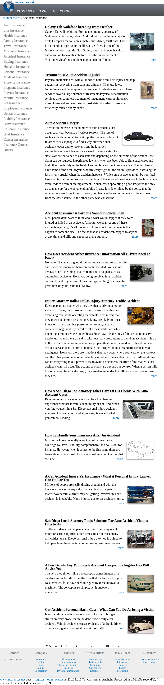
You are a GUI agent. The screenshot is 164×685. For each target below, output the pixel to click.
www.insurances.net (12, 679)
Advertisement (122, 659)
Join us (40, 667)
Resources (95, 670)
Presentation (95, 659)
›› (113, 646)
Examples (95, 665)
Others (8, 150)
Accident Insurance (16, 56)
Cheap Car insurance (68, 665)
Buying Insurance (15, 61)
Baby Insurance (14, 124)
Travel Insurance (15, 46)
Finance (42, 10)
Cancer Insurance (15, 139)
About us (40, 659)
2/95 (48, 646)
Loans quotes (150, 662)
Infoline (41, 662)
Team (41, 665)
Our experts (95, 667)
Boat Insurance (13, 134)
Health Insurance (15, 35)
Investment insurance (68, 670)
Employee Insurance (17, 108)
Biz (53, 10)
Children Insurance (16, 129)
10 (107, 646)
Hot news (122, 665)
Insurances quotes (150, 659)
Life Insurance (13, 30)
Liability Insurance (16, 119)
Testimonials (95, 662)
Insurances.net (11, 18)
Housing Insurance (16, 67)
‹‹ (56, 646)
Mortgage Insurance (17, 51)
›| (119, 646)
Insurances (65, 10)
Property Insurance (16, 82)
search (59, 679)
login (49, 679)
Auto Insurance (14, 25)
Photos (122, 667)
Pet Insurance (12, 103)
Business (68, 667)
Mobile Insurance (15, 98)
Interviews (122, 662)
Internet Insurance (16, 93)
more (154, 59)
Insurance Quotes (15, 145)
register (39, 679)
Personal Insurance (16, 72)
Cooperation (40, 670)
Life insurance (68, 659)
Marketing (122, 670)
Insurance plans (25, 10)
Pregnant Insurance (16, 87)
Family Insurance (15, 41)
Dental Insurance (15, 113)
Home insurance (68, 662)
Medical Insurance (16, 77)
